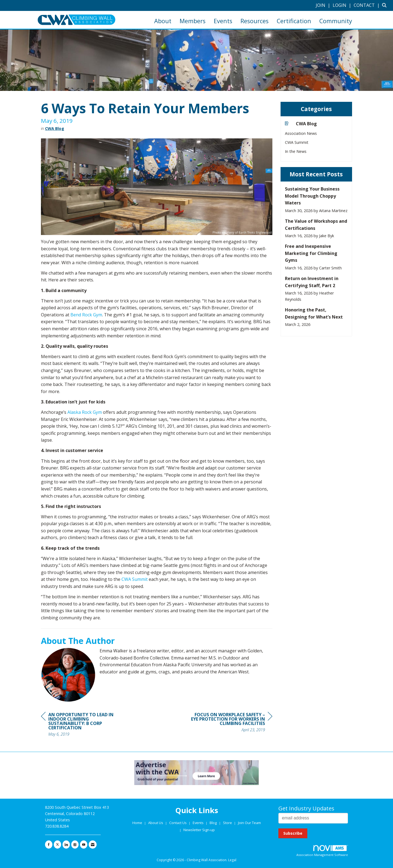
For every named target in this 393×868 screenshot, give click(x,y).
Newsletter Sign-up (199, 829)
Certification (294, 21)
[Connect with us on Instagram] (75, 844)
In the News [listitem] (295, 151)
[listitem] (324, 5)
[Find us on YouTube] (83, 844)
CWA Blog (54, 128)
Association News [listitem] (301, 133)
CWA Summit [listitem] (296, 142)
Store (228, 822)
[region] (231, 723)
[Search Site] (385, 5)
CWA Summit (134, 579)
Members (193, 21)
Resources (254, 21)
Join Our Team (249, 822)
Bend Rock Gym (86, 315)
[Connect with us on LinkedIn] (66, 844)
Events (223, 21)
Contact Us (178, 822)
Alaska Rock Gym (84, 412)
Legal (232, 860)
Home (137, 822)
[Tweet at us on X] (57, 844)
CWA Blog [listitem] (301, 124)
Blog (213, 822)
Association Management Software (322, 851)
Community (335, 21)
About (162, 21)
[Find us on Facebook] (48, 844)
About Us (156, 822)
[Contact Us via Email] (93, 844)
